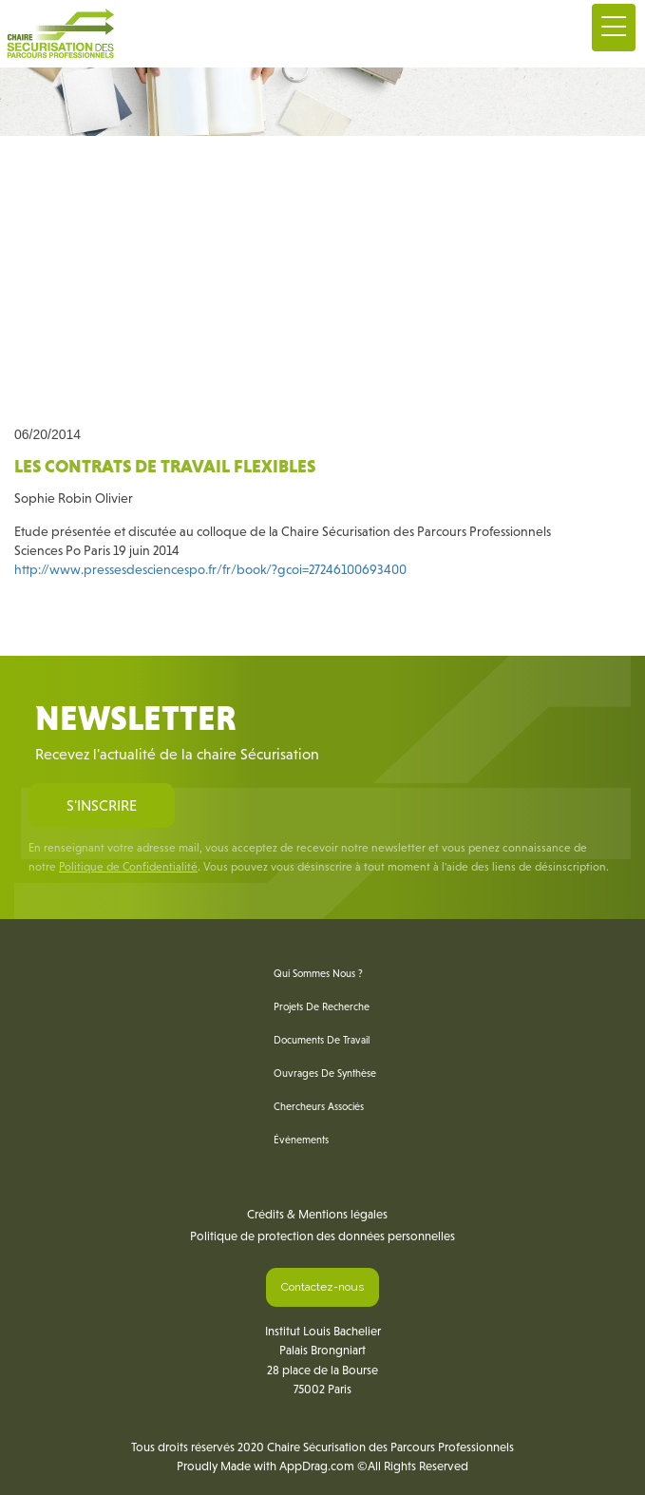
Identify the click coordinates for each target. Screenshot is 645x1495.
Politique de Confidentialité (128, 866)
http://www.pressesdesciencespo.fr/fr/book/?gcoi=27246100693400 (210, 569)
